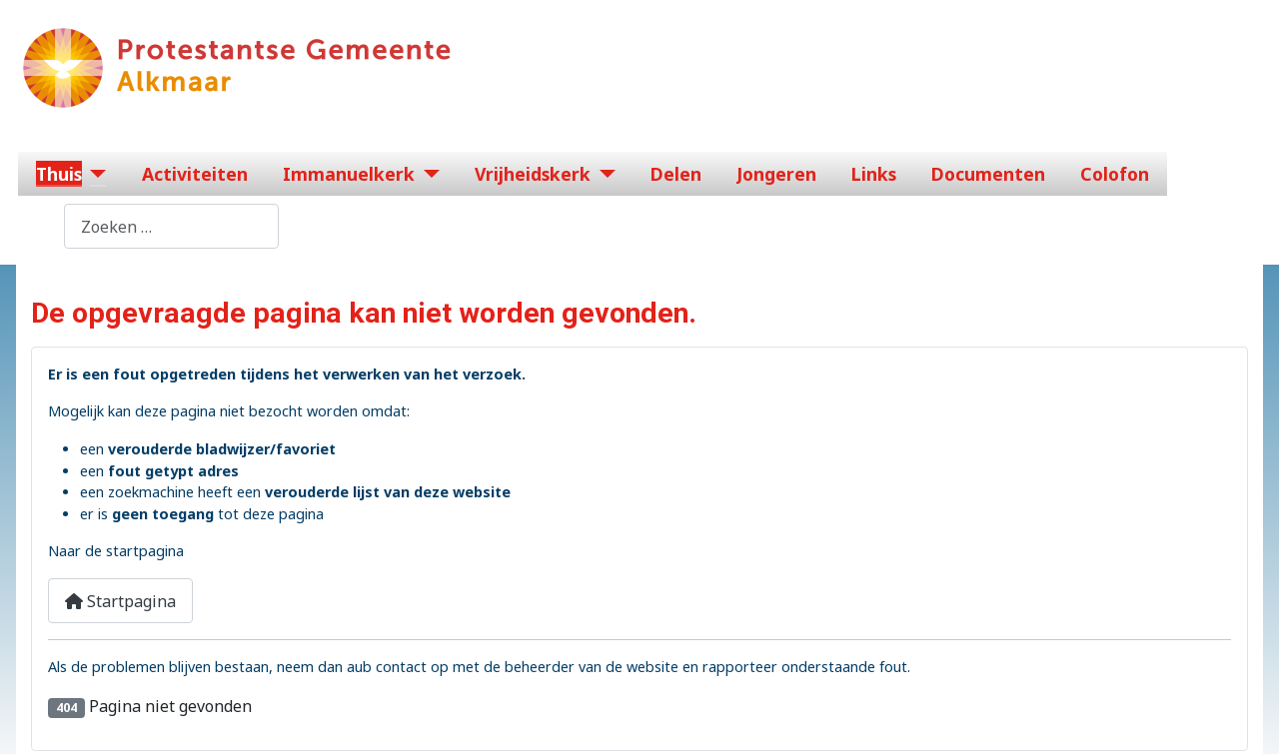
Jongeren (776, 174)
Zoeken (36, 227)
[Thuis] (94, 174)
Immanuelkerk (349, 174)
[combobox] (171, 226)
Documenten (988, 174)
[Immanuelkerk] (427, 174)
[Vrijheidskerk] (603, 174)
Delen (675, 174)
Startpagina (120, 601)
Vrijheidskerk (533, 174)
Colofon (1114, 174)
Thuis (59, 174)
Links (873, 174)
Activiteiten (195, 174)
